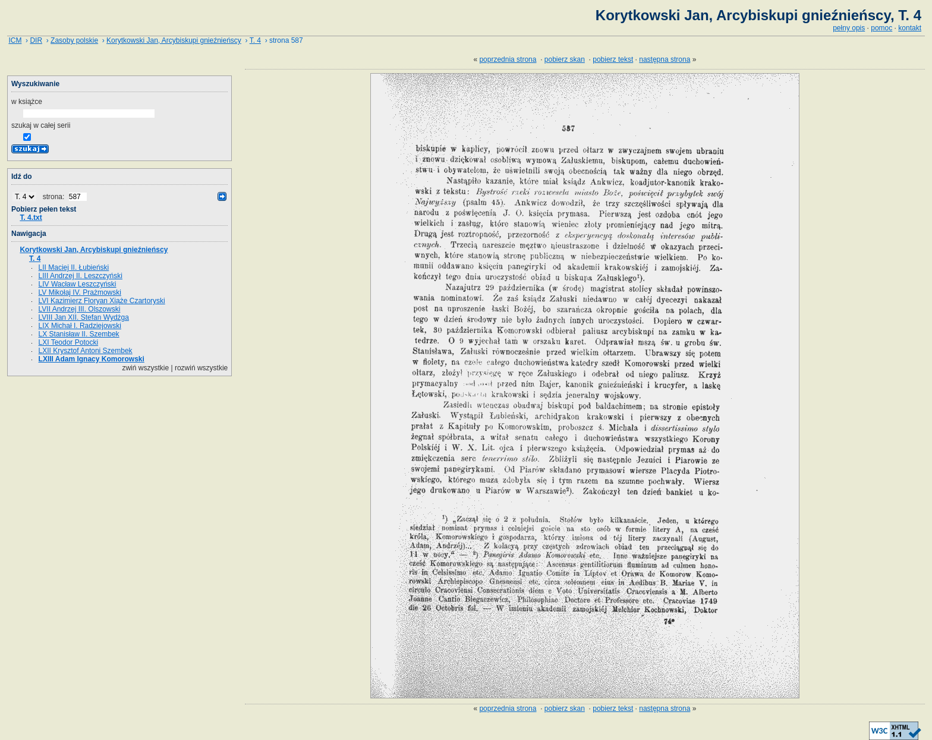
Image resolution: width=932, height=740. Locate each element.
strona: (55, 197)
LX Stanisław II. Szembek (79, 334)
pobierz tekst (613, 59)
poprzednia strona (507, 59)
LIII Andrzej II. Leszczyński (80, 276)
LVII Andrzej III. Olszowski (80, 309)
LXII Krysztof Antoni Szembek (86, 351)
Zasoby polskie (74, 40)
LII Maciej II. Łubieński (74, 267)
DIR (36, 40)
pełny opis (849, 28)
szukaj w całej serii (40, 125)
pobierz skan (564, 59)
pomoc (881, 28)
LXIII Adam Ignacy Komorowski (91, 359)
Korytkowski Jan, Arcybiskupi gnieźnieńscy (173, 40)
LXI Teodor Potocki (69, 342)
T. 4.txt (31, 217)
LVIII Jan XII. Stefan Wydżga (84, 317)
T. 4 (255, 40)
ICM (14, 40)
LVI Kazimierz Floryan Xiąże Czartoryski (102, 301)
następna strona (664, 59)
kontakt (909, 28)
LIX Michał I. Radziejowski (80, 326)
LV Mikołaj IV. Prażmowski (80, 292)
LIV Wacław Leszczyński (77, 284)
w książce (26, 101)
